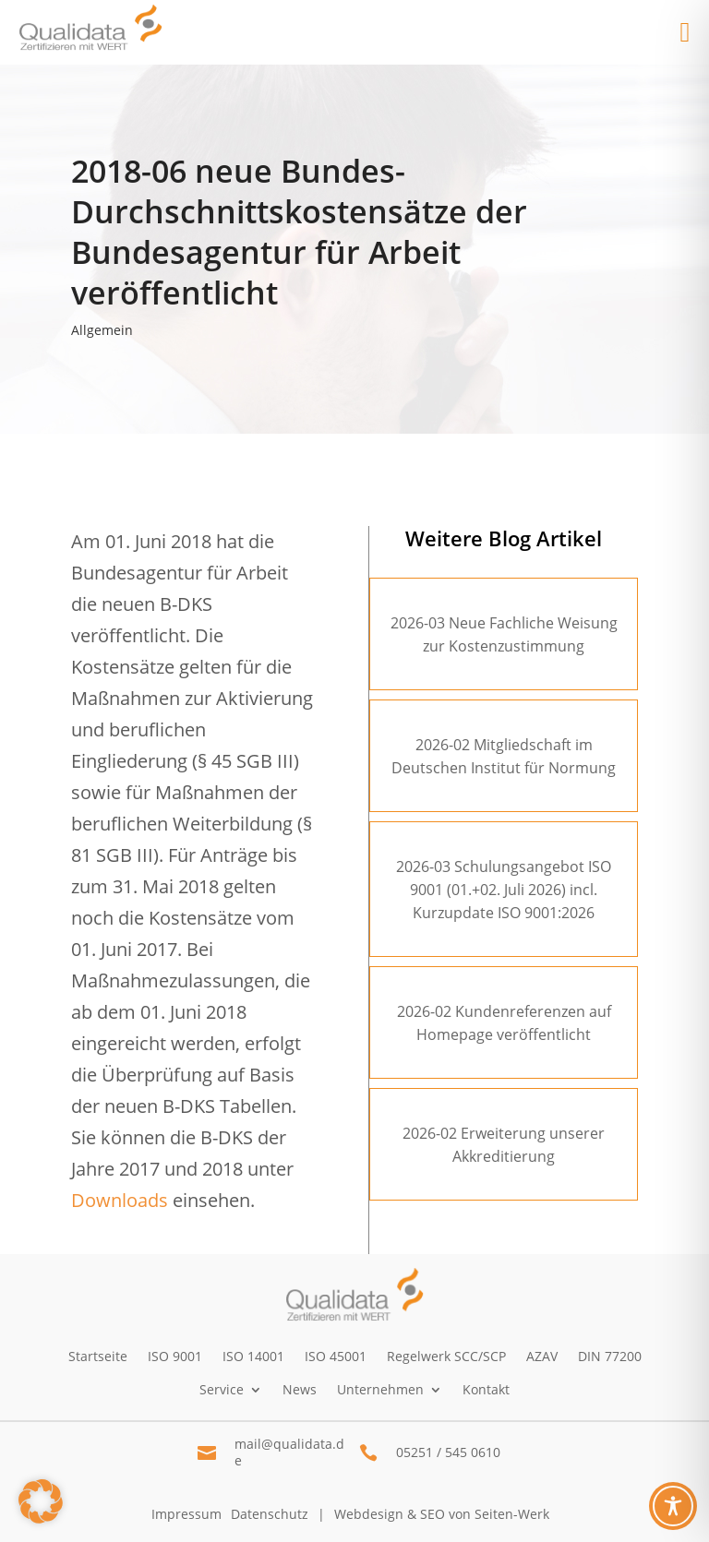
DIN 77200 (610, 1356)
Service (221, 1389)
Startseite (97, 1356)
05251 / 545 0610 (448, 1452)
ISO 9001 (175, 1356)
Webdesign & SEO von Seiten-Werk (441, 1514)
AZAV (542, 1356)
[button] (40, 1501)
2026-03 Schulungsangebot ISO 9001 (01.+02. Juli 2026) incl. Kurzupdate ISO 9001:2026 (503, 889)
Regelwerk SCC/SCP (446, 1356)
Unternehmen (380, 1389)
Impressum (186, 1514)
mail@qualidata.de (289, 1452)
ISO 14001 (253, 1356)
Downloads (119, 1200)
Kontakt (486, 1389)
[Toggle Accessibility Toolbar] (673, 1506)
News (299, 1389)
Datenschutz (269, 1514)
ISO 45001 (336, 1356)
